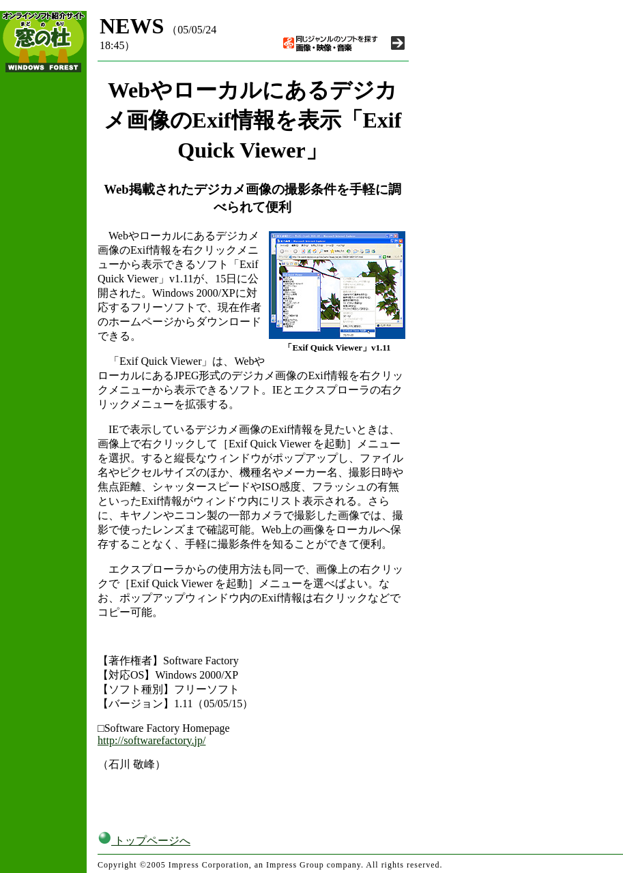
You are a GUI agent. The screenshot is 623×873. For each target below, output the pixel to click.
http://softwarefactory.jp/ (151, 740)
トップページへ (144, 840)
